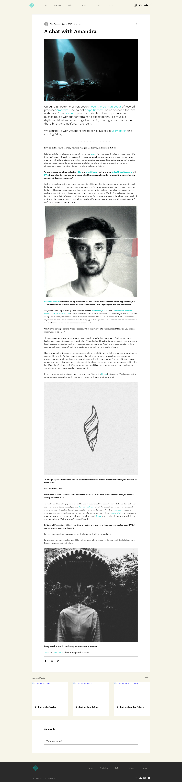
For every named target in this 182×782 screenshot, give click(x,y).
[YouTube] (148, 778)
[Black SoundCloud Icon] (146, 5)
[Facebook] (136, 778)
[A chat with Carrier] (50, 692)
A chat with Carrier (45, 707)
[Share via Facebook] (45, 660)
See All (147, 677)
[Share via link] (58, 660)
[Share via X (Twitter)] (51, 660)
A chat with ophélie (87, 707)
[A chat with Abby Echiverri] (132, 692)
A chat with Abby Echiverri (131, 707)
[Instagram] (135, 5)
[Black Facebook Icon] (151, 5)
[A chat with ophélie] (91, 692)
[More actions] (136, 24)
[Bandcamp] (140, 5)
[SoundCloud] (140, 778)
